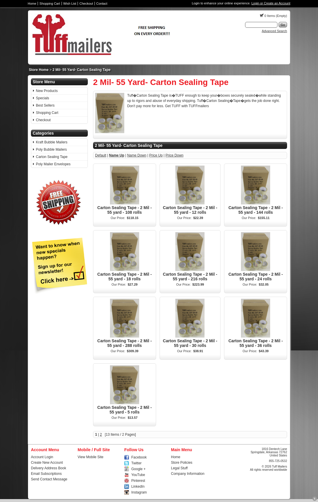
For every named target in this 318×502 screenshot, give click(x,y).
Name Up (116, 155)
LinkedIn (137, 486)
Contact (101, 3)
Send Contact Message (49, 479)
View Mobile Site (91, 457)
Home (32, 3)
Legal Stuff (179, 468)
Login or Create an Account (270, 3)
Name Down (136, 155)
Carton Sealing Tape (52, 157)
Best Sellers (45, 105)
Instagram (139, 492)
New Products (47, 91)
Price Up (156, 155)
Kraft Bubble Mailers (51, 142)
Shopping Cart (49, 3)
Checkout (86, 3)
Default (100, 155)
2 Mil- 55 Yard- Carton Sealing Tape (82, 70)
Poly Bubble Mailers (51, 149)
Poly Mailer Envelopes (53, 164)
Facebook (139, 457)
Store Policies (181, 463)
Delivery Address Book (48, 468)
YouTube (138, 475)
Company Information (188, 474)
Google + (138, 469)
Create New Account (47, 463)
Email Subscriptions (46, 474)
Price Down (174, 155)
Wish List (69, 3)
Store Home (38, 70)
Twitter (136, 463)
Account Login (42, 457)
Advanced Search (274, 31)
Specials (42, 98)
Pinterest (138, 481)
